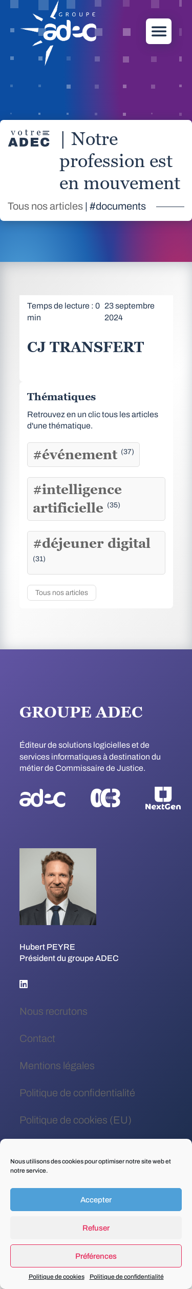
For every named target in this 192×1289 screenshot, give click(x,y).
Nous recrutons (53, 1011)
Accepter (96, 1200)
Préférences (96, 1256)
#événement (83, 454)
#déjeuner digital (92, 549)
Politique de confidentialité (127, 1276)
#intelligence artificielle (77, 499)
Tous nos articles (45, 206)
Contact (37, 1038)
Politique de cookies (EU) (75, 1120)
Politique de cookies (56, 1276)
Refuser (96, 1228)
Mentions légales (57, 1065)
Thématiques (61, 396)
